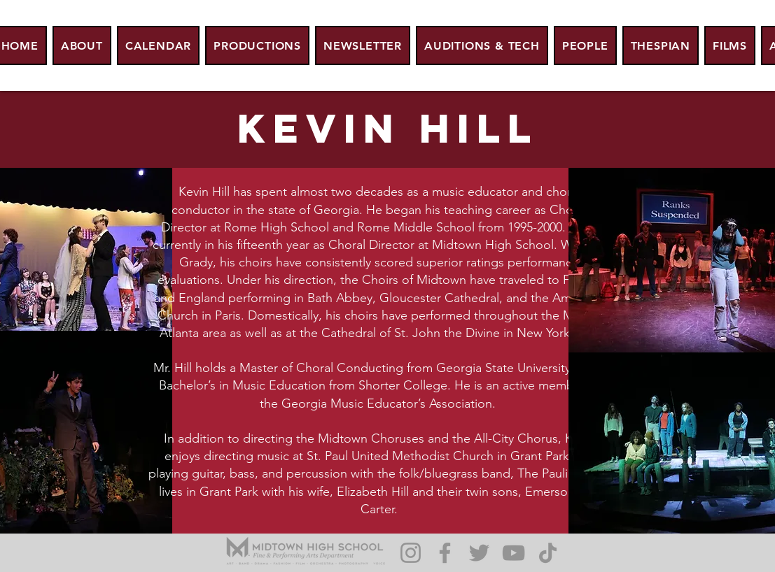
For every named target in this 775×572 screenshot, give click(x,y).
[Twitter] (479, 552)
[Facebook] (445, 552)
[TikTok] (547, 552)
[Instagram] (410, 552)
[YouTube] (513, 552)
